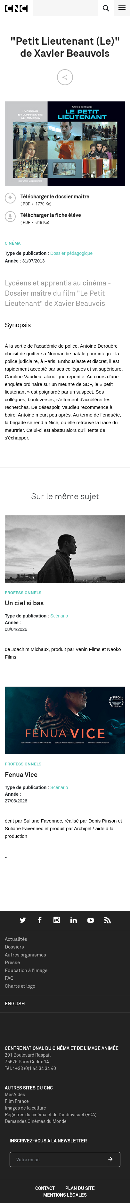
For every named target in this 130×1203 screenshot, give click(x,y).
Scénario (59, 615)
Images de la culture (25, 1108)
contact (45, 1188)
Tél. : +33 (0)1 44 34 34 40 (30, 1068)
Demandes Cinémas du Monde (36, 1121)
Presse (12, 962)
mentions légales (65, 1195)
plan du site (80, 1188)
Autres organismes (25, 955)
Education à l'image (26, 970)
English (15, 1003)
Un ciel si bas (24, 603)
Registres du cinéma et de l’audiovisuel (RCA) (50, 1114)
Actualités (16, 939)
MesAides (15, 1094)
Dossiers (14, 947)
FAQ (9, 978)
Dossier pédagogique (71, 253)
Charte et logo (20, 986)
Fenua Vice (21, 775)
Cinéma (12, 243)
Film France (17, 1101)
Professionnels (23, 592)
